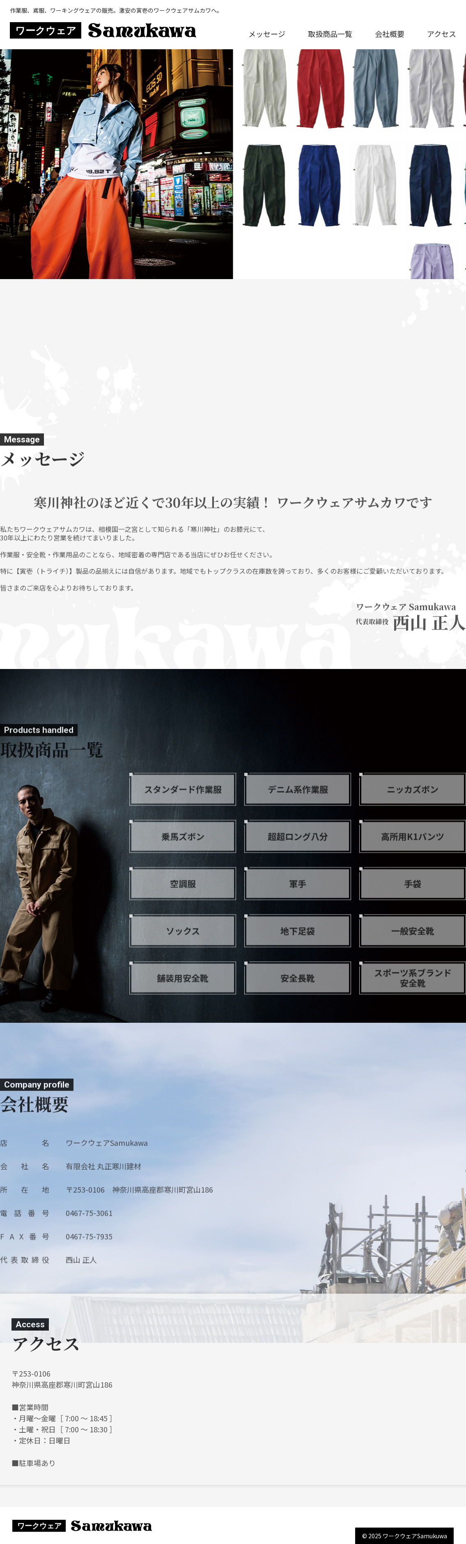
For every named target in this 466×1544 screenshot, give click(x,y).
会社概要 (389, 33)
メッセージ (266, 33)
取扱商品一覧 (330, 33)
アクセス (441, 33)
